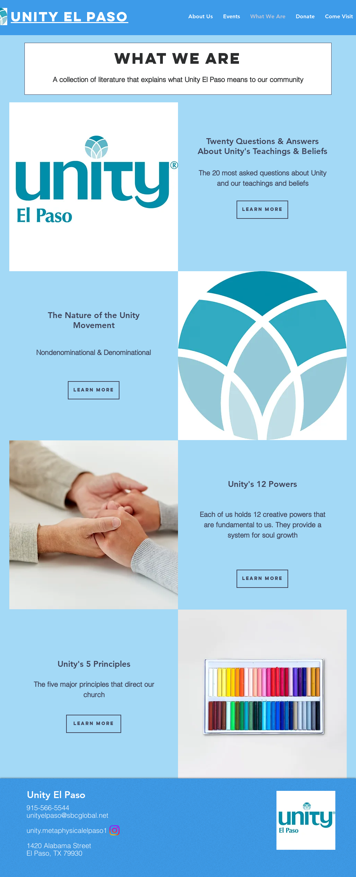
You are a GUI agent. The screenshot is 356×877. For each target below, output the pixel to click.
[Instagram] (114, 830)
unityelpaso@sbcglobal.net (67, 815)
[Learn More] (93, 390)
